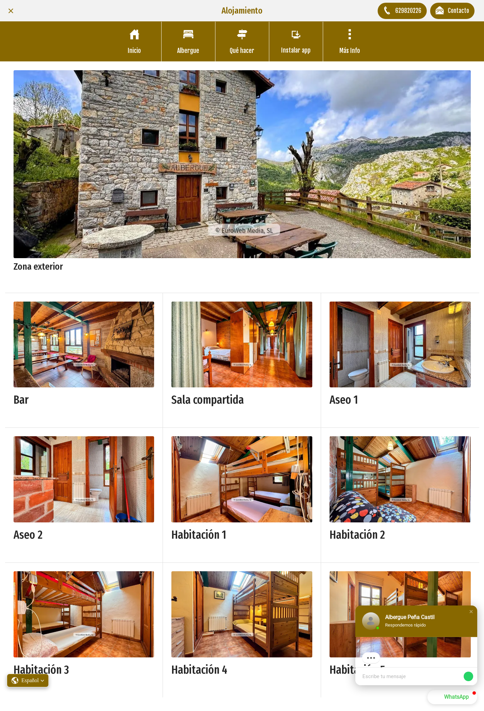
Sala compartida (207, 400)
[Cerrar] (11, 11)
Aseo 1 (344, 400)
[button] (471, 612)
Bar (21, 400)
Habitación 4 (199, 670)
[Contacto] (452, 11)
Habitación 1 (198, 535)
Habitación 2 (357, 535)
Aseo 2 (28, 535)
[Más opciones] (350, 41)
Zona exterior (38, 266)
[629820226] (402, 11)
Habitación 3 (41, 670)
